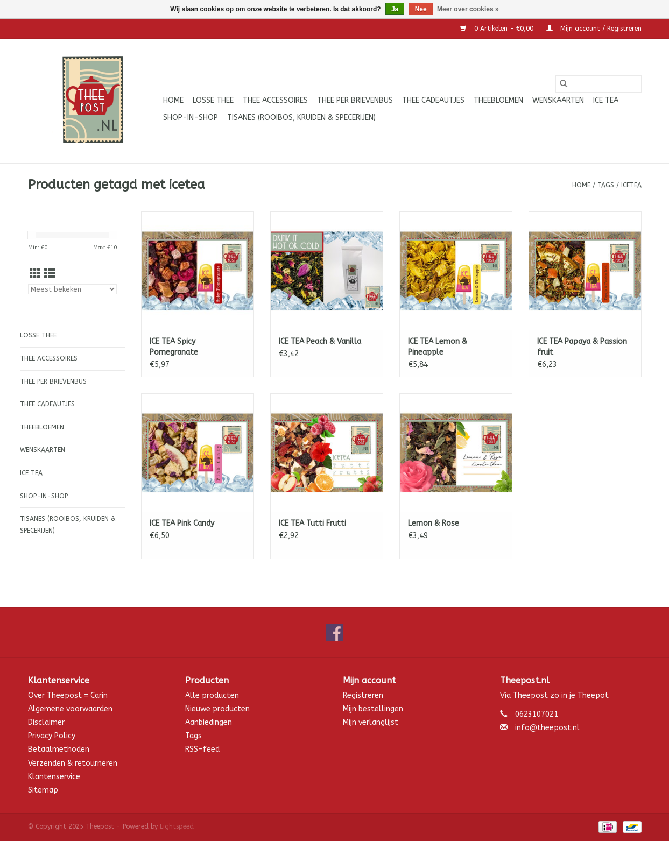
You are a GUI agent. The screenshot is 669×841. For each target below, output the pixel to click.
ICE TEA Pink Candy (182, 523)
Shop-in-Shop (190, 117)
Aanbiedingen (208, 722)
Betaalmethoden (58, 749)
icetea (631, 185)
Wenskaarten (558, 100)
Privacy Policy (51, 735)
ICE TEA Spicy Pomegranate (174, 347)
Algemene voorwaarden (70, 708)
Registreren (363, 695)
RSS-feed (202, 749)
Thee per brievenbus (355, 100)
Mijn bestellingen (373, 708)
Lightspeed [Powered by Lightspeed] (177, 826)
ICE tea (605, 100)
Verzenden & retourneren (72, 763)
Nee (421, 9)
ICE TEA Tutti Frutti (312, 523)
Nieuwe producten (217, 708)
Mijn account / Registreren (594, 28)
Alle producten (212, 695)
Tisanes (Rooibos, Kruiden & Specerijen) (301, 117)
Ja (394, 9)
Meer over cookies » (468, 9)
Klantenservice (54, 776)
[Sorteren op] (72, 289)
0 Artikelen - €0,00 (498, 28)
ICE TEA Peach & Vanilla (320, 341)
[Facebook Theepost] (334, 632)
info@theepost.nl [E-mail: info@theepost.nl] (547, 727)
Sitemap (43, 790)
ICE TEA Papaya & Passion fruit (582, 347)
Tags (605, 185)
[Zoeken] (598, 84)
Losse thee (213, 100)
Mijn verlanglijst (370, 722)
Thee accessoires (275, 100)
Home (173, 100)
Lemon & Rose (433, 523)
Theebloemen (498, 100)
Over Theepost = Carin (68, 695)
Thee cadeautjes (433, 100)
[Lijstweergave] (49, 274)
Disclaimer (46, 722)
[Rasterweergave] (35, 274)
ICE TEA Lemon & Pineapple (437, 347)
